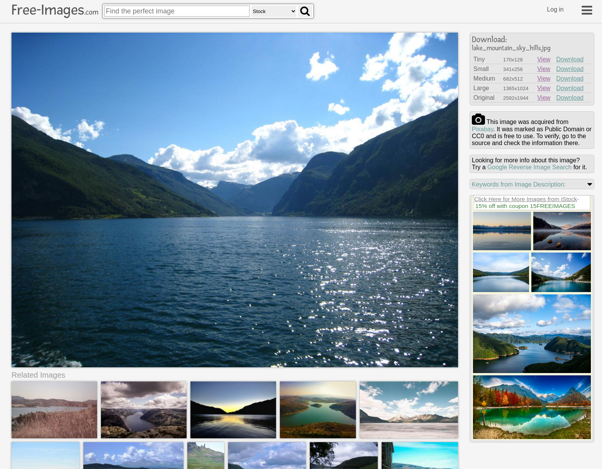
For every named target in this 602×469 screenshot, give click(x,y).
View (543, 59)
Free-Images (55, 10)
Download (570, 59)
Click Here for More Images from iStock (525, 199)
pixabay (482, 129)
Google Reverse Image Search (529, 167)
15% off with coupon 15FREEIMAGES (525, 206)
